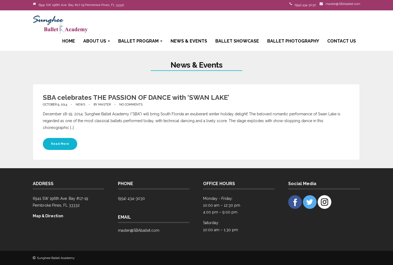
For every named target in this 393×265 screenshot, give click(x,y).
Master (104, 104)
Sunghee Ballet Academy (56, 258)
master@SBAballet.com (343, 4)
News (80, 104)
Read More (60, 144)
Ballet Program (140, 41)
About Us (96, 41)
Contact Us (341, 41)
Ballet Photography (293, 41)
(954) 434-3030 (305, 5)
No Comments (130, 104)
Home (68, 41)
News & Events (189, 41)
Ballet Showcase (237, 41)
